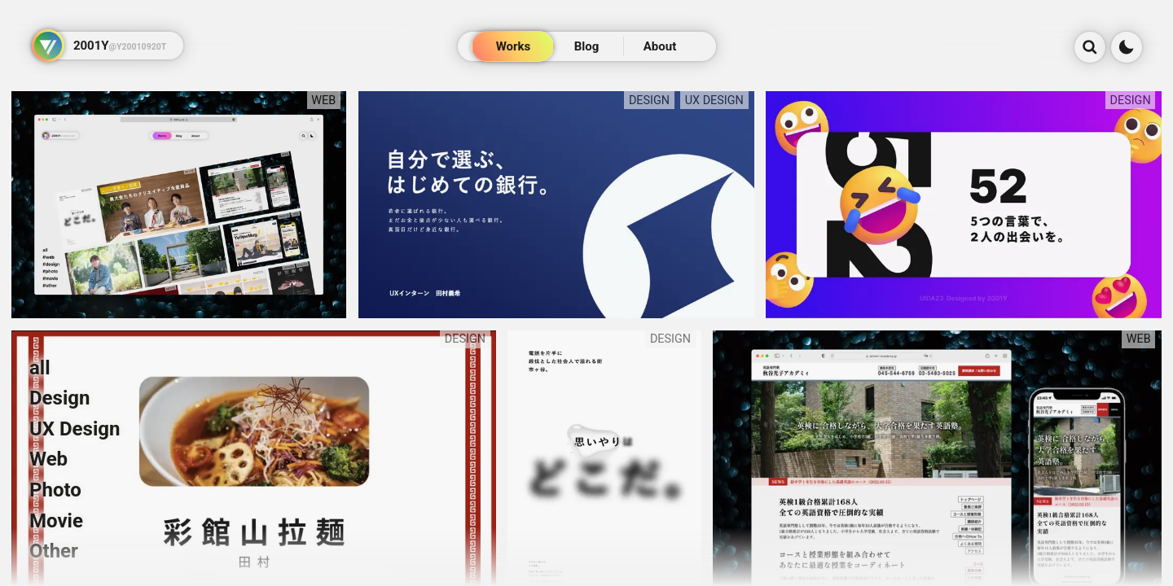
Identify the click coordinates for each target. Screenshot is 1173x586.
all (40, 367)
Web (48, 459)
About (660, 46)
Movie (56, 520)
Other (53, 551)
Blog (587, 46)
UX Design (74, 429)
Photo (55, 490)
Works (513, 46)
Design (59, 398)
